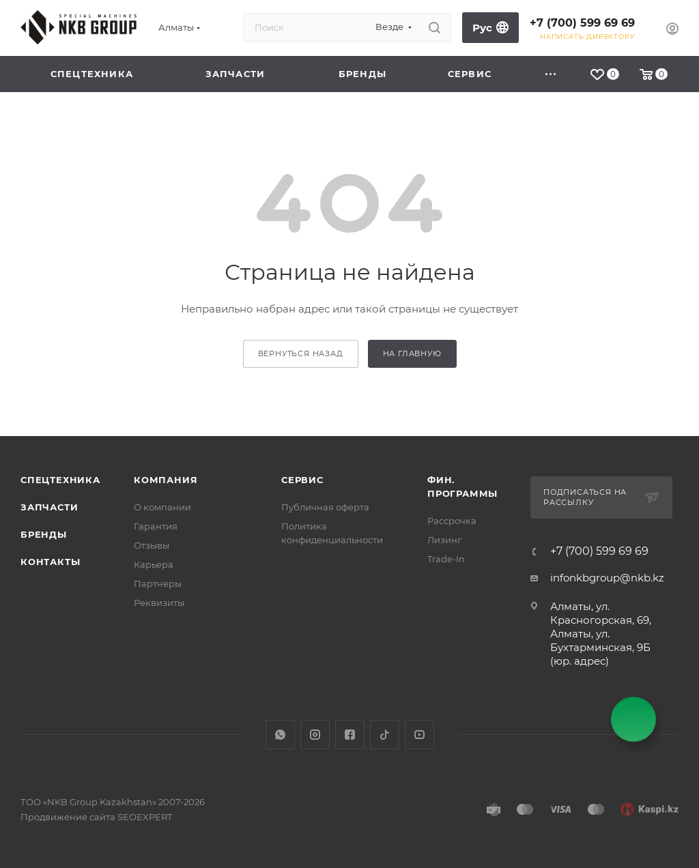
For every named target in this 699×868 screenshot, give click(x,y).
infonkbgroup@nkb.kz (607, 577)
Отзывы (151, 545)
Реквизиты (159, 602)
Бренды (43, 534)
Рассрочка (451, 520)
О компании (162, 507)
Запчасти (49, 507)
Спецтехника (60, 479)
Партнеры (158, 583)
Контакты (50, 561)
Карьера (153, 564)
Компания (165, 479)
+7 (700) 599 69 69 (582, 22)
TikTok (384, 734)
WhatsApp (280, 734)
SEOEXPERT (144, 816)
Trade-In (446, 558)
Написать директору (587, 36)
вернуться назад (300, 353)
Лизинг (444, 539)
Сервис (302, 479)
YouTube (419, 734)
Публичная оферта (325, 507)
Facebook (350, 734)
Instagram (315, 734)
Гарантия (155, 526)
